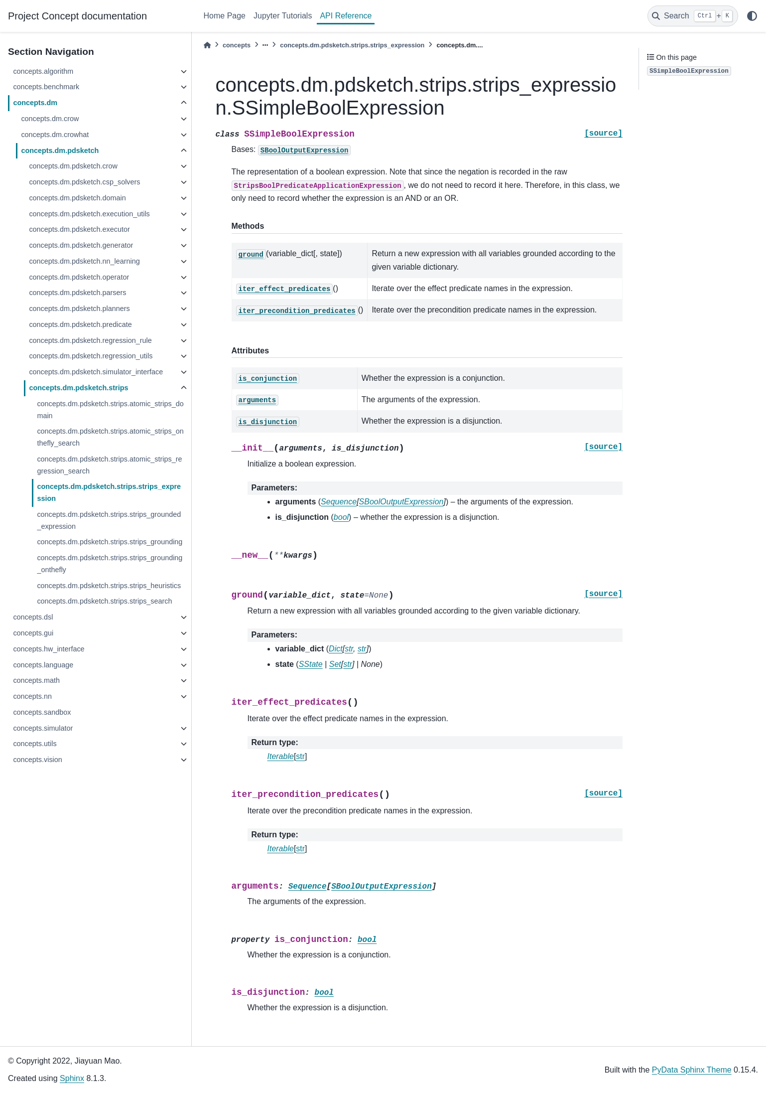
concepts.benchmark (46, 87)
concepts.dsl (33, 617)
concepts (237, 45)
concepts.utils (34, 744)
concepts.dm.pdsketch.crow (73, 166)
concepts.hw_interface (48, 649)
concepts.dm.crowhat (55, 135)
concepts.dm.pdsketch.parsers (77, 293)
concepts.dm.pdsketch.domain (77, 198)
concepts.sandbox (42, 712)
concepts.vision (37, 760)
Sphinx (72, 1078)
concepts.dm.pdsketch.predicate (80, 324)
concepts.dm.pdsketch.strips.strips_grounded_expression (109, 520)
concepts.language (43, 665)
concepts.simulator (43, 728)
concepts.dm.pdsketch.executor (79, 229)
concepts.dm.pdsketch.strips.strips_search (104, 601)
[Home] (207, 45)
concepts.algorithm (43, 71)
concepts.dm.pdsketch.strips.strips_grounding (109, 542)
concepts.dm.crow (50, 119)
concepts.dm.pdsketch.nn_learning (84, 261)
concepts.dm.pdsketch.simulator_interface (96, 372)
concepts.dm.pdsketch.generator (81, 245)
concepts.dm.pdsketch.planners (79, 308)
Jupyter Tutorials (283, 15)
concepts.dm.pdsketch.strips (78, 388)
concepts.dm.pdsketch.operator (79, 277)
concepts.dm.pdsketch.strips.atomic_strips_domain (110, 410)
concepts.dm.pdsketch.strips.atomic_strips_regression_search (109, 465)
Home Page (225, 15)
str (300, 756)
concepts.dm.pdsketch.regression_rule (90, 340)
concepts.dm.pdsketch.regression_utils (90, 356)
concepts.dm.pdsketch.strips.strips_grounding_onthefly (109, 564)
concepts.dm (35, 103)
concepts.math (36, 680)
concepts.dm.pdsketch (60, 151)
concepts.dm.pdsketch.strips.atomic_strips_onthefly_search (110, 437)
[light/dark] (752, 15)
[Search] (692, 15)
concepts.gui (33, 633)
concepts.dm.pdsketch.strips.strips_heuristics (109, 586)
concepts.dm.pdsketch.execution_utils (89, 214)
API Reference (346, 15)
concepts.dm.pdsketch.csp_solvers (84, 182)
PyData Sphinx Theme (692, 1070)
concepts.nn (32, 696)
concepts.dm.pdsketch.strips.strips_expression (109, 492)
